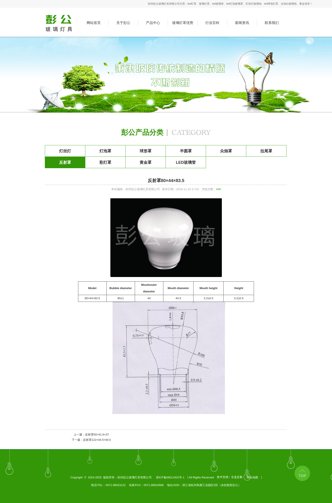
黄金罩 (145, 162)
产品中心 (153, 23)
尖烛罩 (226, 151)
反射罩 (65, 162)
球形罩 (145, 151)
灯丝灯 (65, 151)
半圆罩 (186, 151)
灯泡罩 (105, 151)
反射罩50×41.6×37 (97, 434)
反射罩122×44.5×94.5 (97, 439)
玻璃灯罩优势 (182, 23)
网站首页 (94, 23)
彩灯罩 (105, 162)
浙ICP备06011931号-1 (170, 477)
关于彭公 (123, 23)
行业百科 (212, 23)
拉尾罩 (266, 151)
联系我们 (272, 23)
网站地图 (252, 477)
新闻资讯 (242, 23)
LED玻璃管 (186, 162)
